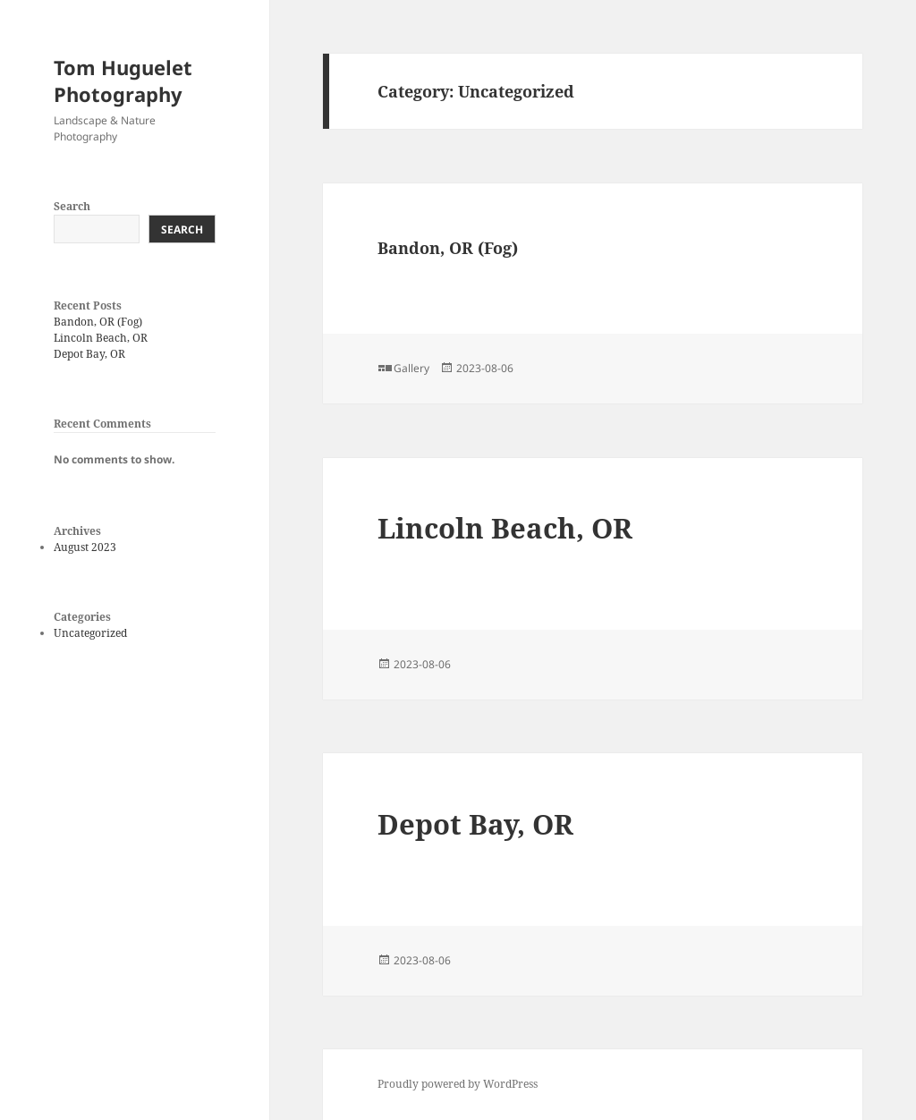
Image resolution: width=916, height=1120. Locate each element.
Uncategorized (90, 633)
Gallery (411, 368)
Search (72, 206)
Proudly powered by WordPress (457, 1083)
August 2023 (85, 547)
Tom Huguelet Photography (123, 80)
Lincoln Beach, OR (101, 337)
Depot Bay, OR (89, 353)
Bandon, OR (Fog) (98, 321)
